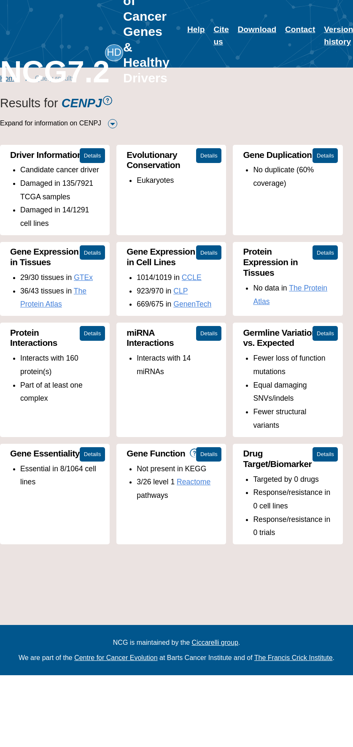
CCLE (192, 277)
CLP (180, 291)
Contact (300, 29)
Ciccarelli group (215, 642)
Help (196, 29)
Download (256, 29)
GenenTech (192, 304)
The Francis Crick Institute (293, 657)
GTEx (83, 277)
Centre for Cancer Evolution (115, 657)
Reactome (193, 482)
